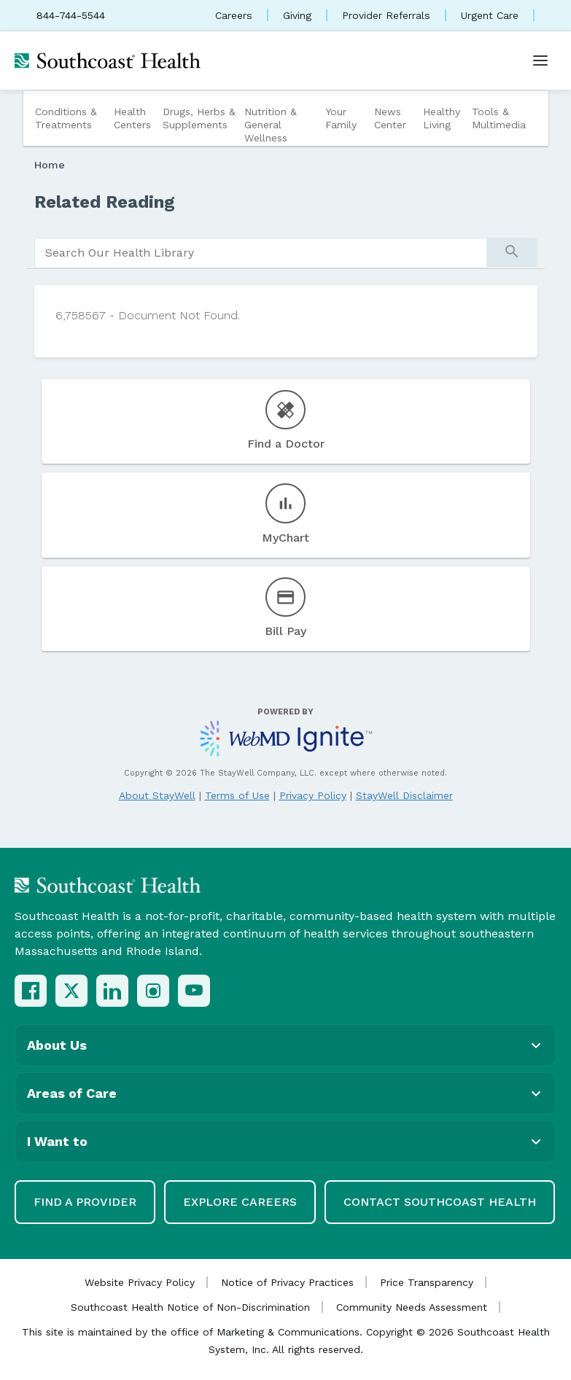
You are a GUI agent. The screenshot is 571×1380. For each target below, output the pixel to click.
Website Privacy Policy (140, 1282)
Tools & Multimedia (499, 118)
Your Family (341, 118)
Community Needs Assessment (411, 1307)
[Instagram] (153, 991)
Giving (297, 15)
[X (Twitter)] (71, 991)
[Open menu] (540, 60)
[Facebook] (31, 991)
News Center (390, 118)
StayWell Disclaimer (404, 795)
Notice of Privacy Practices (287, 1282)
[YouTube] (194, 991)
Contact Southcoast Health (439, 1202)
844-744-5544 (70, 15)
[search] (261, 252)
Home (49, 165)
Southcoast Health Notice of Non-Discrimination (190, 1307)
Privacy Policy (312, 795)
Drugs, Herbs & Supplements (199, 118)
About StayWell (157, 795)
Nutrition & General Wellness (270, 125)
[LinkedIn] (112, 991)
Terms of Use (237, 795)
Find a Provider (85, 1202)
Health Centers (132, 118)
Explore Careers (240, 1202)
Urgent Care (489, 15)
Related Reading (104, 202)
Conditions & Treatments (66, 118)
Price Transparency (426, 1282)
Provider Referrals (386, 15)
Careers (233, 15)
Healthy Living (441, 118)
